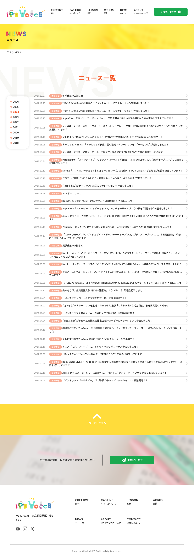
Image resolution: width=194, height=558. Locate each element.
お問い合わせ (168, 12)
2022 (16, 122)
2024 (16, 112)
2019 (16, 137)
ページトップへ (97, 423)
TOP (8, 52)
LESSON (93, 11)
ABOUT (141, 11)
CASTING (75, 11)
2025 (16, 107)
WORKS (109, 11)
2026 (16, 101)
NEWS (123, 11)
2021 (16, 127)
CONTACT (140, 521)
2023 (16, 117)
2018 (16, 143)
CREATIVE (57, 11)
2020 (16, 132)
